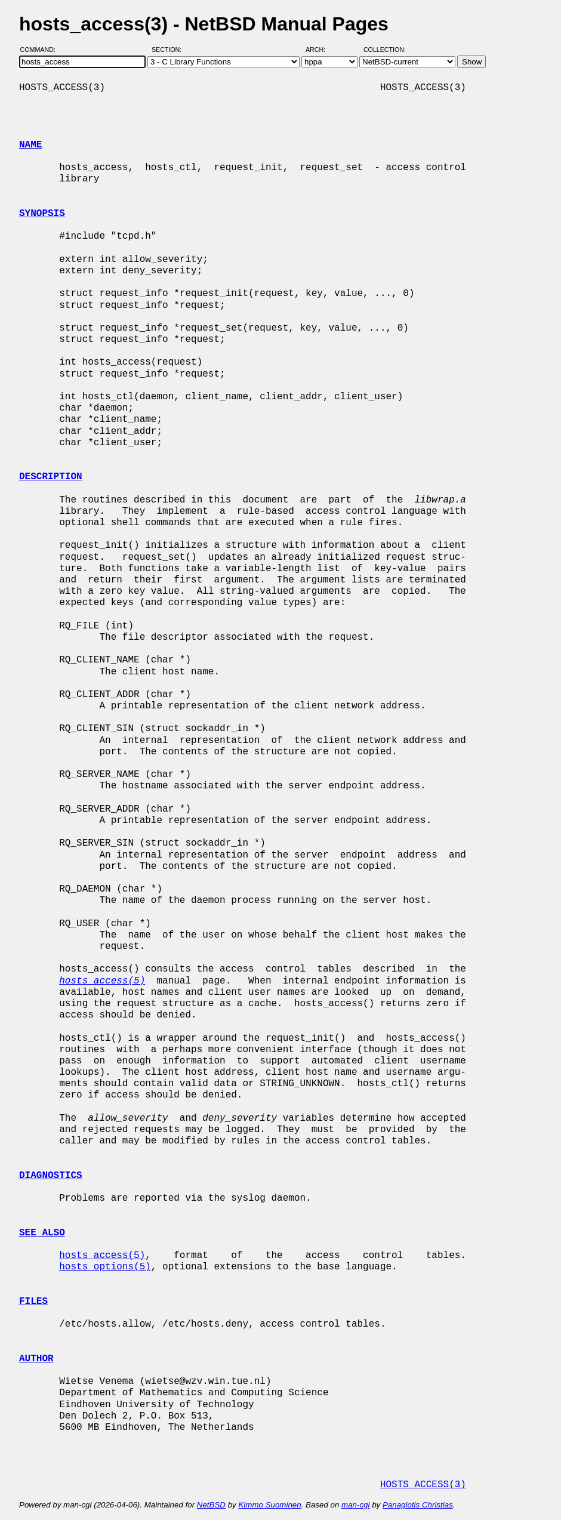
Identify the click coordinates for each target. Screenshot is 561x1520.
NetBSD (211, 1504)
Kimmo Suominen (269, 1504)
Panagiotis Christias (418, 1504)
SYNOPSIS (42, 213)
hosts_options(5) (105, 1267)
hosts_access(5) (102, 1255)
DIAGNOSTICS (50, 1175)
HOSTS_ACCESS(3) (423, 1484)
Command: (41, 49)
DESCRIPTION (50, 476)
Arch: (321, 49)
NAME (30, 145)
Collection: (384, 49)
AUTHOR (36, 1358)
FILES (33, 1301)
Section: (169, 49)
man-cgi (355, 1504)
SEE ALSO (42, 1233)
